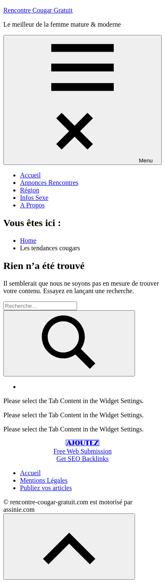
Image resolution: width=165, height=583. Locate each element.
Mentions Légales (44, 480)
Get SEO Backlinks (82, 458)
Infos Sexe (34, 197)
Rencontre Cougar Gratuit (37, 10)
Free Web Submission (82, 451)
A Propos (32, 205)
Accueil (30, 175)
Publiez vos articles (46, 487)
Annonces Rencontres (49, 182)
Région (29, 190)
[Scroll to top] (69, 546)
